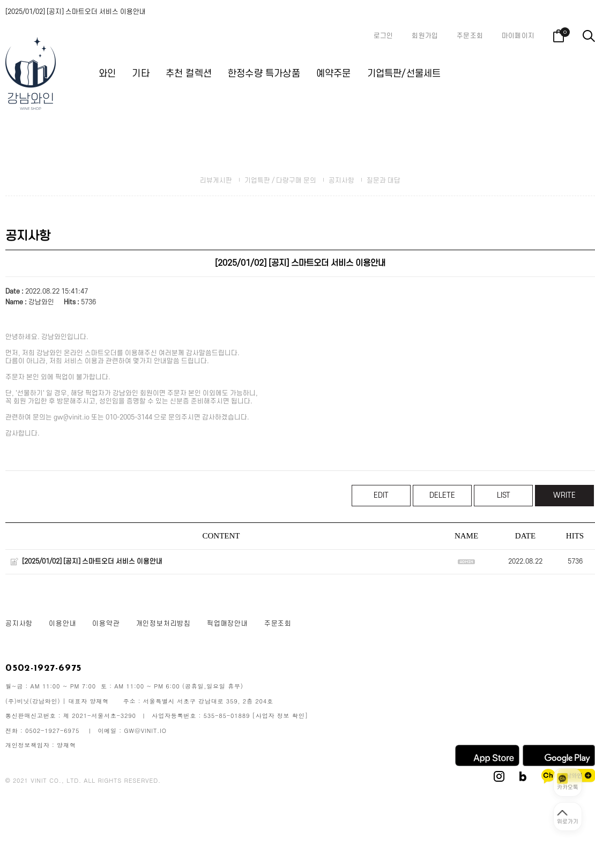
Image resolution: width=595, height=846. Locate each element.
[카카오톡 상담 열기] (567, 782)
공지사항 (341, 180)
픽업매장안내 (227, 623)
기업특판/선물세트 (404, 74)
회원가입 (425, 36)
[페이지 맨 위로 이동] (567, 816)
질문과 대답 (383, 180)
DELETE (442, 495)
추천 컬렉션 (189, 74)
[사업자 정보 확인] (280, 716)
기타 (140, 74)
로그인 (383, 36)
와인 (107, 74)
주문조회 (470, 36)
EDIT (381, 495)
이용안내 (62, 623)
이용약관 (106, 623)
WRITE (564, 495)
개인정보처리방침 (163, 623)
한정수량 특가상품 (264, 74)
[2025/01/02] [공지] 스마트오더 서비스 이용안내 (75, 12)
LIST (503, 495)
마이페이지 (518, 36)
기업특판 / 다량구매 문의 (280, 180)
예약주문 (333, 74)
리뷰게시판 (216, 180)
